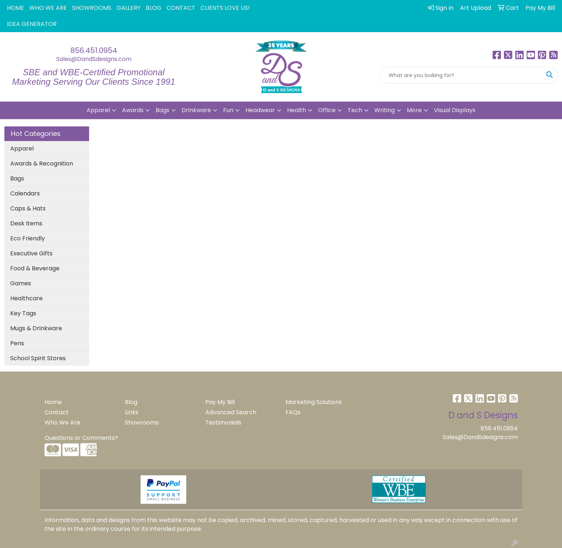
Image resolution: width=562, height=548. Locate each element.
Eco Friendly (27, 238)
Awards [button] (133, 110)
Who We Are (62, 422)
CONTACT (181, 8)
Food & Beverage (35, 268)
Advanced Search (230, 412)
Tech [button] (355, 110)
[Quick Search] (460, 75)
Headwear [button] (260, 110)
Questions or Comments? (81, 438)
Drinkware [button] (196, 110)
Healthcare (26, 298)
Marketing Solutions (314, 402)
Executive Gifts (31, 253)
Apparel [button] (98, 110)
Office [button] (327, 110)
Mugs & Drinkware (36, 328)
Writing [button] (384, 110)
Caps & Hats (28, 208)
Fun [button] (228, 110)
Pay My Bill (220, 402)
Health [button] (296, 110)
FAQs (293, 412)
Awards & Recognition (41, 163)
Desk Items (26, 223)
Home (53, 402)
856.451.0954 (93, 50)
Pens (17, 343)
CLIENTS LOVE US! (225, 8)
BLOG (153, 8)
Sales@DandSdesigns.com (93, 59)
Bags (17, 178)
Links (131, 412)
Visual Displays (454, 110)
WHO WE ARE (48, 8)
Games (20, 283)
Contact (57, 412)
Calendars (25, 193)
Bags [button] (162, 110)
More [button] (414, 110)
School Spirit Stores (38, 358)
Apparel (22, 148)
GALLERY (128, 8)
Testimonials (223, 422)
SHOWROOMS (91, 8)
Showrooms (142, 422)
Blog (131, 402)
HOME (15, 8)
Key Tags (23, 313)
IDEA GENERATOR (32, 24)
